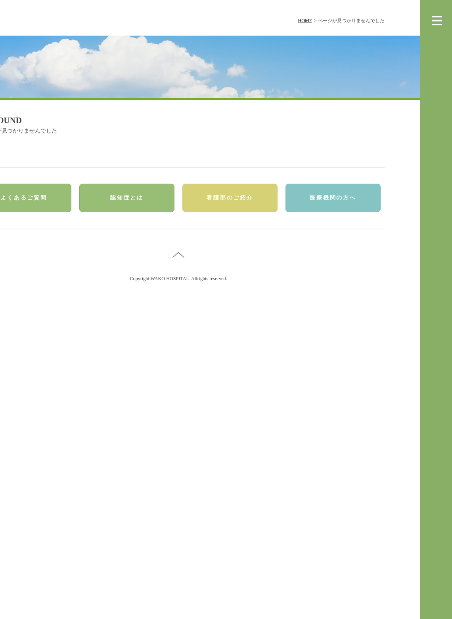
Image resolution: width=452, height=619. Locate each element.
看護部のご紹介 (230, 198)
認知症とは (127, 198)
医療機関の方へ (333, 198)
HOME (305, 20)
